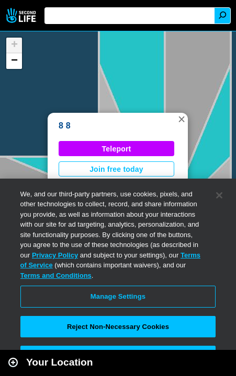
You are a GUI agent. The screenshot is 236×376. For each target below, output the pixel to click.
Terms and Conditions (56, 275)
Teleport (116, 149)
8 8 (65, 125)
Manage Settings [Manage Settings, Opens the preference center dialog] (118, 296)
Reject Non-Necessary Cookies (118, 327)
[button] (181, 119)
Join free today (116, 169)
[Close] (219, 195)
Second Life (22, 15)
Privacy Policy (55, 255)
